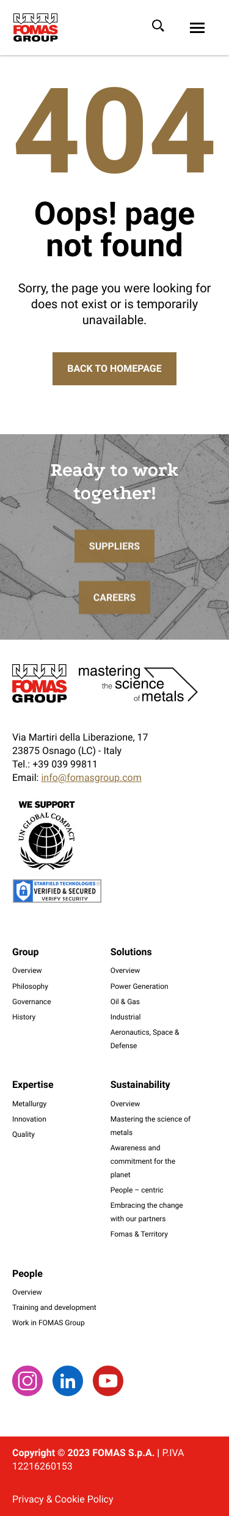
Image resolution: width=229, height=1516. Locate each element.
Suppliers (114, 565)
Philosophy (30, 986)
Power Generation (140, 986)
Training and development (54, 1307)
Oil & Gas (125, 1001)
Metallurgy (29, 1104)
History (23, 1017)
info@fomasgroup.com (91, 777)
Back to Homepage (114, 368)
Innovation (29, 1119)
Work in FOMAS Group (48, 1322)
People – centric (137, 1190)
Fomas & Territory (139, 1234)
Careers (114, 616)
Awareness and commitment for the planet (143, 1161)
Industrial (126, 1017)
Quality (23, 1134)
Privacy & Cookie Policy (62, 1499)
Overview (27, 970)
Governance (31, 1001)
